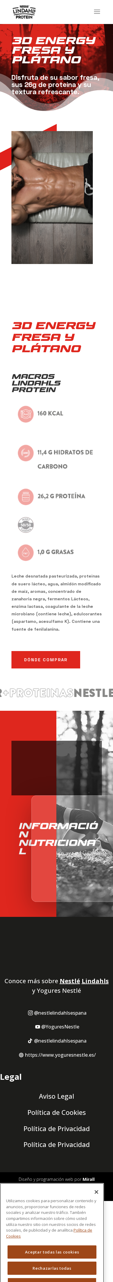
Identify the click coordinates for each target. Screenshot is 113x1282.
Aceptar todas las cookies (52, 1266)
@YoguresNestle (60, 1074)
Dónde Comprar (45, 659)
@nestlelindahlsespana (60, 1060)
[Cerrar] (96, 1206)
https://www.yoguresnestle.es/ (60, 1102)
